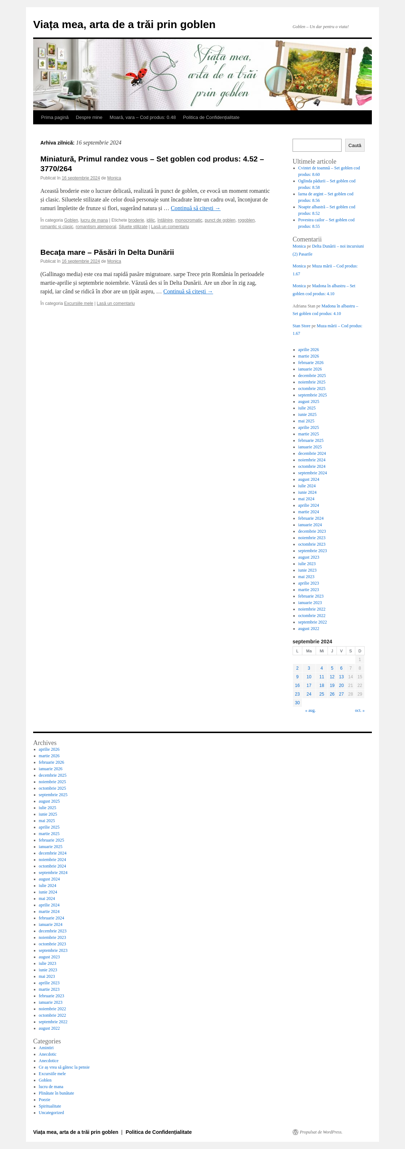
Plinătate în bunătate (56, 1093)
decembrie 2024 (312, 453)
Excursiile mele (78, 303)
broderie (136, 220)
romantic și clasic (56, 226)
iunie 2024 (307, 492)
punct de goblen (220, 220)
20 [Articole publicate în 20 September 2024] (341, 685)
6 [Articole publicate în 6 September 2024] (341, 668)
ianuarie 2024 (310, 524)
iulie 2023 (307, 563)
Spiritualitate (50, 1106)
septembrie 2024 (312, 472)
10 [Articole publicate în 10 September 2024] (309, 676)
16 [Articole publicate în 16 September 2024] (297, 685)
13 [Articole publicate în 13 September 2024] (341, 676)
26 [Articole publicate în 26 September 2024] (332, 694)
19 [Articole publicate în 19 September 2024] (332, 685)
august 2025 (308, 401)
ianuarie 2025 (310, 446)
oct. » (360, 710)
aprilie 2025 (308, 427)
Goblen (71, 220)
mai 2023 (306, 576)
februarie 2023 (311, 596)
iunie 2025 (307, 414)
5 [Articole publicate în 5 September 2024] (332, 668)
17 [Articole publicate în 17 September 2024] (309, 685)
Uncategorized (51, 1112)
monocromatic (188, 220)
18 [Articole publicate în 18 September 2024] (321, 685)
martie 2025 (308, 433)
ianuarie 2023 (310, 602)
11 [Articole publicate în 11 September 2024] (321, 676)
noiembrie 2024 (312, 459)
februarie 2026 (311, 362)
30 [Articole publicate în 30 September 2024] (297, 702)
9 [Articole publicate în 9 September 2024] (297, 676)
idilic (151, 220)
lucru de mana (94, 220)
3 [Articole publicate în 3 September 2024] (309, 668)
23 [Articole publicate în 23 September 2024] (297, 694)
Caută (354, 145)
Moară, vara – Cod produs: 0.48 (143, 117)
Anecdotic (48, 1054)
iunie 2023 (307, 570)
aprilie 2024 (308, 505)
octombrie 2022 (312, 615)
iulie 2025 (307, 408)
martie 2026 (308, 356)
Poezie (44, 1099)
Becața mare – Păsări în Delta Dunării (107, 252)
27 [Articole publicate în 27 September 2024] (341, 694)
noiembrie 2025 (312, 382)
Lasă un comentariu (170, 226)
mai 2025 (306, 420)
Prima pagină (55, 117)
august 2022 (308, 628)
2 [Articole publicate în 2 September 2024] (297, 668)
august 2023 (308, 557)
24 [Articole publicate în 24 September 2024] (309, 694)
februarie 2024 (311, 518)
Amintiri (46, 1047)
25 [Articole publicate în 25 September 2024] (321, 694)
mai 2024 (306, 498)
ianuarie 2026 (310, 369)
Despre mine (89, 117)
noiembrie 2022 (312, 609)
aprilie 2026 (308, 349)
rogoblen (246, 220)
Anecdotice (49, 1060)
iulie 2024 (307, 485)
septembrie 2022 (312, 622)
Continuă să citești (196, 208)
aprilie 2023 (308, 583)
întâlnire (165, 220)
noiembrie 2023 (312, 537)
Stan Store (302, 325)
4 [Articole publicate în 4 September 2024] (322, 668)
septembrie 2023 (312, 550)
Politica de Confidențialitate (211, 117)
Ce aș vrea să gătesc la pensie (64, 1067)
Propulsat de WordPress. (321, 1132)
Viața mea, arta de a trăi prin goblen (124, 24)
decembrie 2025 (312, 375)
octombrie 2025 (312, 388)
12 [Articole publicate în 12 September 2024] (332, 676)
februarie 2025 (311, 440)
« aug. (310, 710)
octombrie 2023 (312, 544)
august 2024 (308, 479)
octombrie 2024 (312, 466)
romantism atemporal (96, 226)
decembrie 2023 (312, 531)
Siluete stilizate (133, 226)
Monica (114, 178)
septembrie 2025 (312, 395)
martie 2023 (308, 589)
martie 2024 (308, 511)
